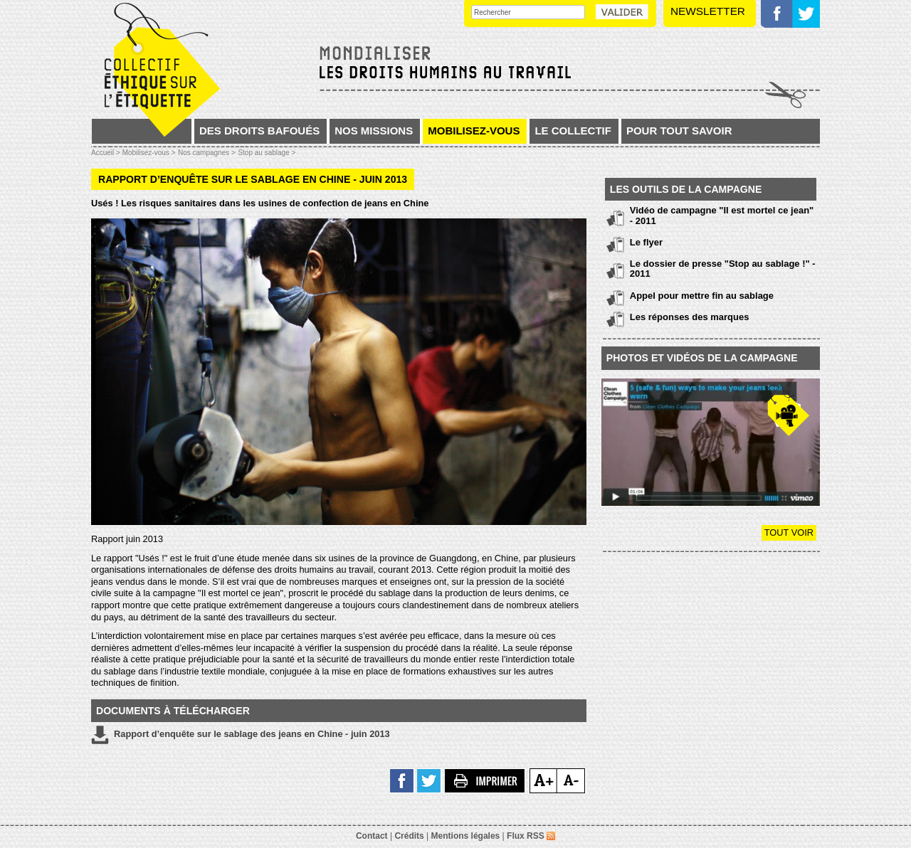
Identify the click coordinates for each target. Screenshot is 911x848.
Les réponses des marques (689, 317)
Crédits (408, 836)
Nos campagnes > (207, 153)
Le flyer (646, 242)
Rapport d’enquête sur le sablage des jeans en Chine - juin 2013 (240, 735)
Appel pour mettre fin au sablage (702, 295)
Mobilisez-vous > (149, 153)
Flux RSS (531, 836)
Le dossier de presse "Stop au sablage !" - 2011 (723, 268)
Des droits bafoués (259, 130)
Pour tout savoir (679, 130)
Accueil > (106, 153)
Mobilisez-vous (474, 130)
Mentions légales (465, 836)
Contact (372, 836)
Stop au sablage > (266, 153)
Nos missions (374, 130)
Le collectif (573, 130)
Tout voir (788, 532)
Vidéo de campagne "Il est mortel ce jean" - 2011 (721, 215)
